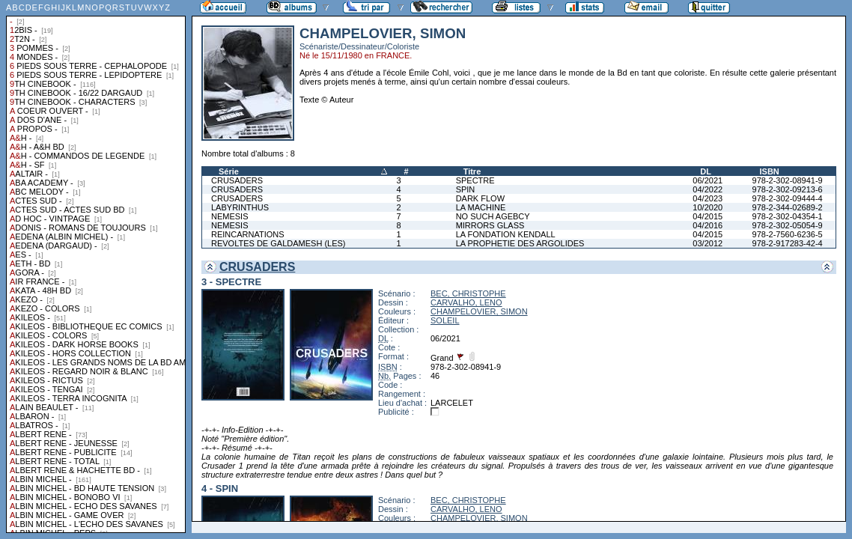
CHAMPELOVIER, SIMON (479, 311)
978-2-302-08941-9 (787, 180)
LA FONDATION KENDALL (506, 234)
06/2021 (707, 180)
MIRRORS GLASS (490, 225)
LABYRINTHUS (240, 207)
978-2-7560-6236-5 (787, 234)
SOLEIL (445, 320)
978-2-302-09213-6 (787, 189)
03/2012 (707, 243)
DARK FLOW (480, 198)
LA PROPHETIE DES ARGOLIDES (520, 243)
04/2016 (707, 225)
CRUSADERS (237, 180)
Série (229, 171)
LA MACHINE (481, 207)
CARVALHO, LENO (466, 302)
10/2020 (707, 207)
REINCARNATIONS (247, 234)
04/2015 (707, 216)
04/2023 (707, 198)
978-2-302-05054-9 (787, 225)
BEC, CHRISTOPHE (468, 293)
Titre (472, 171)
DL (705, 171)
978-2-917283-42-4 (787, 243)
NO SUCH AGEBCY (493, 216)
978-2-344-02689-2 (787, 207)
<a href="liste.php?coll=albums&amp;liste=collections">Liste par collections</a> (96, 266)
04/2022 (707, 189)
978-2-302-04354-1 (787, 216)
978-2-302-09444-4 (787, 198)
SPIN (465, 189)
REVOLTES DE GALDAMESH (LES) (278, 243)
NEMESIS (230, 216)
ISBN (769, 171)
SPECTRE (475, 180)
